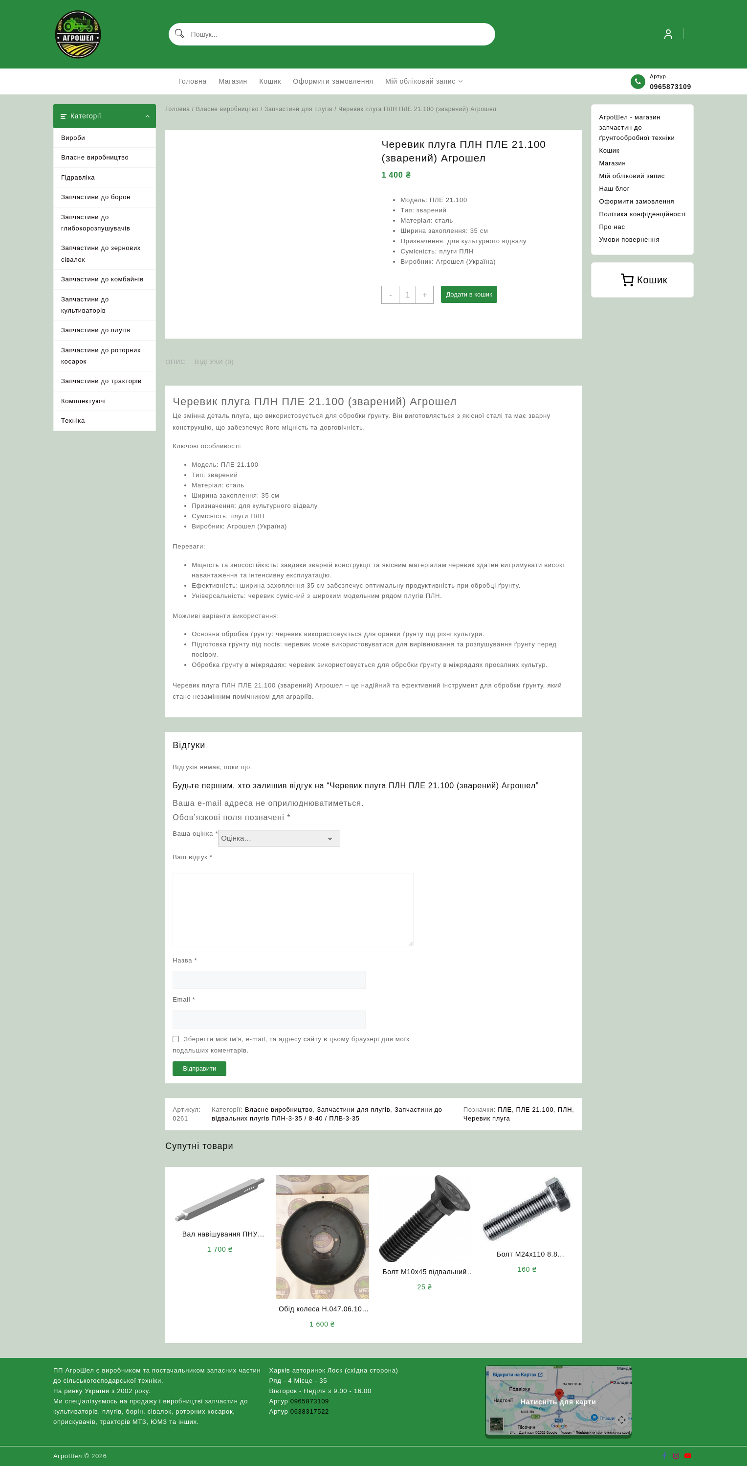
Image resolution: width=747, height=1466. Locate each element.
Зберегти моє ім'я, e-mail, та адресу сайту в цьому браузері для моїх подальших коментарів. (291, 1044)
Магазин (612, 163)
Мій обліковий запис (632, 176)
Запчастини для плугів (298, 109)
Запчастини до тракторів (101, 381)
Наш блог (614, 188)
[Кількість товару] (407, 294)
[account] (668, 34)
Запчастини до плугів (96, 330)
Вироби (73, 137)
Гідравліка (78, 177)
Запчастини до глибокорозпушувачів (95, 222)
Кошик (609, 150)
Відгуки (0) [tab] (214, 362)
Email (184, 999)
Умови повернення (629, 239)
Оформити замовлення (636, 201)
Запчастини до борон (96, 197)
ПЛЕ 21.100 (534, 1109)
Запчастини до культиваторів (85, 305)
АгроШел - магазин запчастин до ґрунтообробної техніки (637, 127)
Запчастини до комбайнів (102, 279)
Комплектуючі (83, 401)
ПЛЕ (505, 1109)
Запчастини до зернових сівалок (101, 253)
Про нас (612, 226)
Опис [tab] (175, 362)
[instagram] (676, 1455)
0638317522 (309, 1411)
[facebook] (664, 1455)
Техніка (73, 420)
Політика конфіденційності (642, 214)
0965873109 (670, 87)
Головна (177, 109)
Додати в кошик (469, 294)
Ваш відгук (192, 857)
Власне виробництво (95, 157)
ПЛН (565, 1109)
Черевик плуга (486, 1118)
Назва (185, 960)
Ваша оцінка (195, 833)
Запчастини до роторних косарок (101, 355)
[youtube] (687, 1455)
